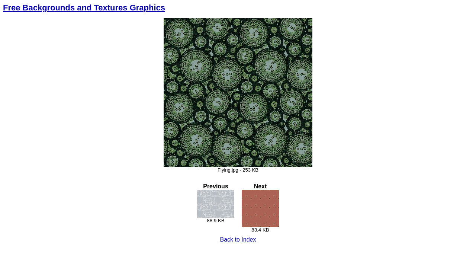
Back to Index (238, 239)
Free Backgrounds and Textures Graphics (84, 7)
